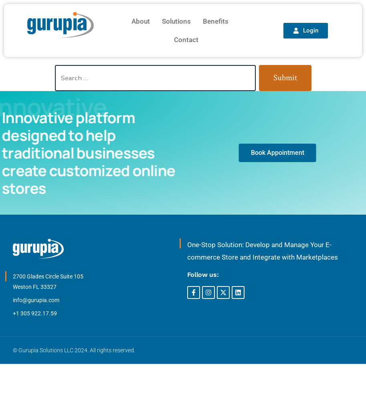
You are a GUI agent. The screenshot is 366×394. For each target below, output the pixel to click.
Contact (186, 40)
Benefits (215, 21)
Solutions (176, 21)
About (140, 21)
